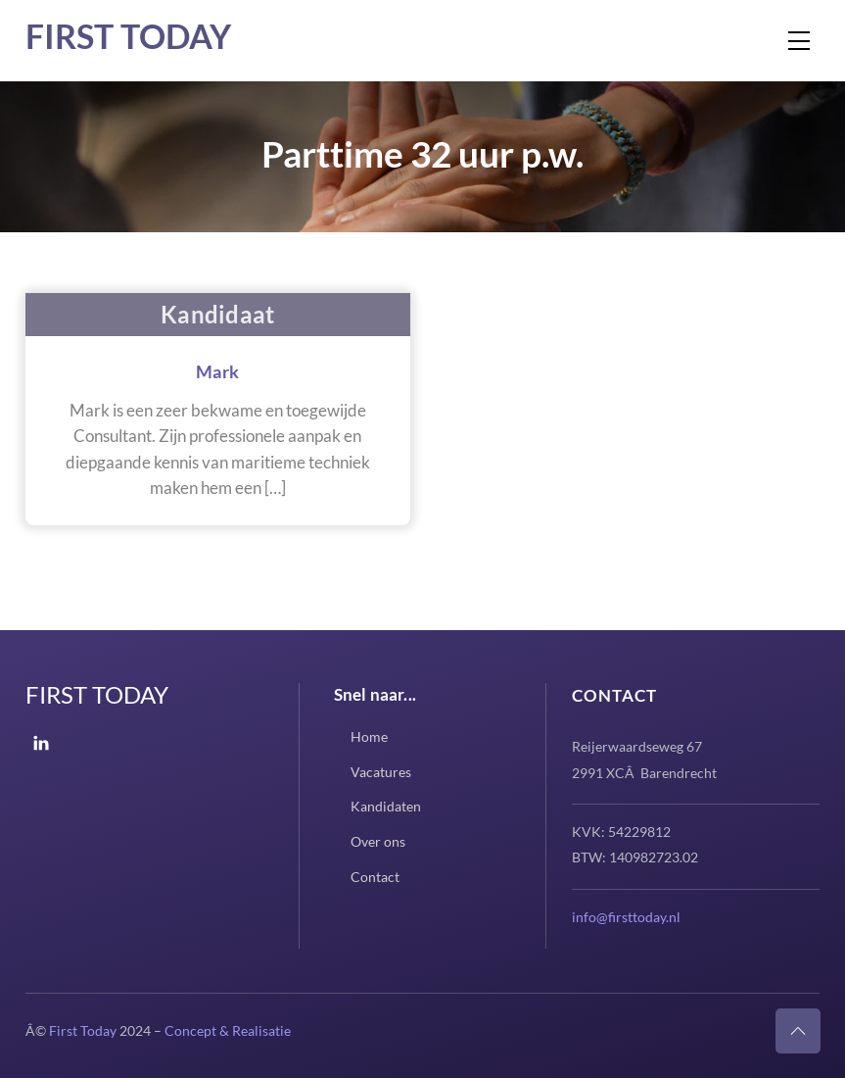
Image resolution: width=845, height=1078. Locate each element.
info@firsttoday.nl (626, 916)
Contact (375, 876)
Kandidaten (386, 806)
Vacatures (381, 771)
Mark (218, 371)
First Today (128, 36)
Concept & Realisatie (227, 1030)
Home (369, 736)
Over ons (378, 841)
